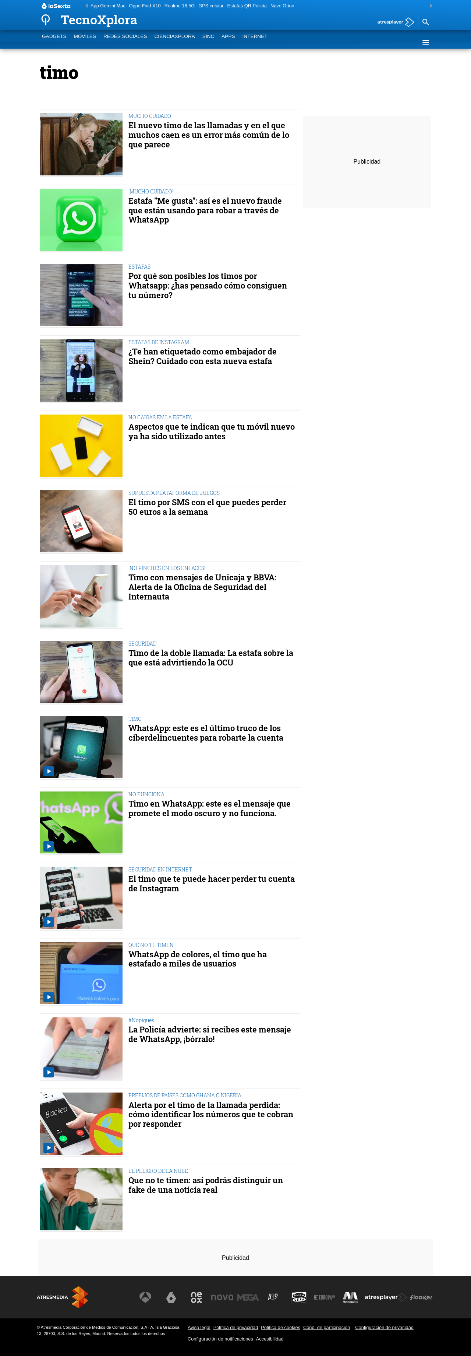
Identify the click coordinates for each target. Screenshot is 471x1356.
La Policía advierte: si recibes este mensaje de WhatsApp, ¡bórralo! (209, 1034)
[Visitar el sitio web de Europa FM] (325, 1297)
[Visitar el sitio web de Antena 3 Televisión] (145, 1297)
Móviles (85, 42)
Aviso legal (199, 1327)
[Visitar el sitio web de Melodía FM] (350, 1297)
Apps (228, 42)
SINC (208, 42)
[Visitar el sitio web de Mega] (248, 1297)
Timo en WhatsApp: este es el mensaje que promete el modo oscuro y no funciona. (209, 808)
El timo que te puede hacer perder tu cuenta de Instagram (211, 883)
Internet (255, 42)
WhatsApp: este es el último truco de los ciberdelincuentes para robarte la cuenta (205, 732)
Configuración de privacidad (384, 1327)
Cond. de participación (326, 1327)
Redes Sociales (125, 42)
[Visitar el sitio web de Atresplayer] (386, 1297)
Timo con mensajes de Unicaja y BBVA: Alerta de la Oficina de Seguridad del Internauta (202, 587)
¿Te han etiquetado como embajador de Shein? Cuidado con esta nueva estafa (202, 356)
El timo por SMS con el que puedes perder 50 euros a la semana (207, 507)
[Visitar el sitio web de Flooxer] (421, 1297)
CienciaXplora (175, 42)
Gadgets (54, 42)
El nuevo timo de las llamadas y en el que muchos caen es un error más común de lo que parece (208, 134)
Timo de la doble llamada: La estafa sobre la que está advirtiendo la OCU (210, 657)
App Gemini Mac (108, 5)
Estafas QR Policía (246, 5)
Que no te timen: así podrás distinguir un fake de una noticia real (205, 1185)
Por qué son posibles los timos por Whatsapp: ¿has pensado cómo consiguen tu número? (207, 285)
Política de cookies (280, 1327)
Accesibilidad (270, 1339)
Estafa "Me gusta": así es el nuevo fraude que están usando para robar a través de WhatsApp (205, 210)
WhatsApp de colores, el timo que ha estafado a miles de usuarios (197, 959)
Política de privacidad (235, 1327)
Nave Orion (282, 5)
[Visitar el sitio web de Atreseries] (273, 1297)
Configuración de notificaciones (220, 1339)
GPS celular (210, 5)
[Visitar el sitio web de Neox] (196, 1297)
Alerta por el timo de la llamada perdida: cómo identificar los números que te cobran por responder (210, 1114)
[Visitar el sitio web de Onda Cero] (299, 1297)
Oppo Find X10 (145, 5)
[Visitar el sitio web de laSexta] (171, 1297)
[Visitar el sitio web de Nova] (222, 1297)
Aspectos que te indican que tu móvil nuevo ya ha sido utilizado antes (211, 431)
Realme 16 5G (179, 5)
